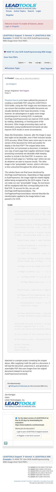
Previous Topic (13, 68)
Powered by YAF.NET (20, 488)
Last (38, 63)
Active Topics (20, 11)
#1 (6, 78)
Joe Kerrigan (10, 84)
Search (31, 11)
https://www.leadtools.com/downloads (29, 432)
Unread (47, 63)
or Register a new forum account (28, 443)
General (28, 35)
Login (38, 11)
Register (10, 15)
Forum (9, 11)
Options (22, 63)
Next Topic (45, 68)
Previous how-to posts (14, 100)
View (30, 63)
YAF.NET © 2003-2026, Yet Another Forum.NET (40, 488)
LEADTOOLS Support (12, 35)
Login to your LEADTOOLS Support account (32, 439)
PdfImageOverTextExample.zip (20, 393)
